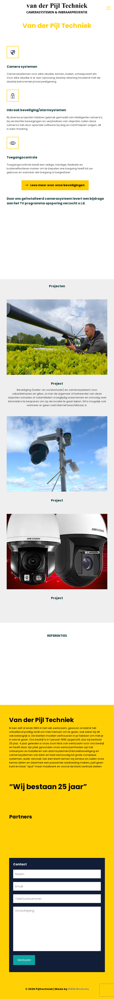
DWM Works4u (78, 989)
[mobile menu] (108, 8)
